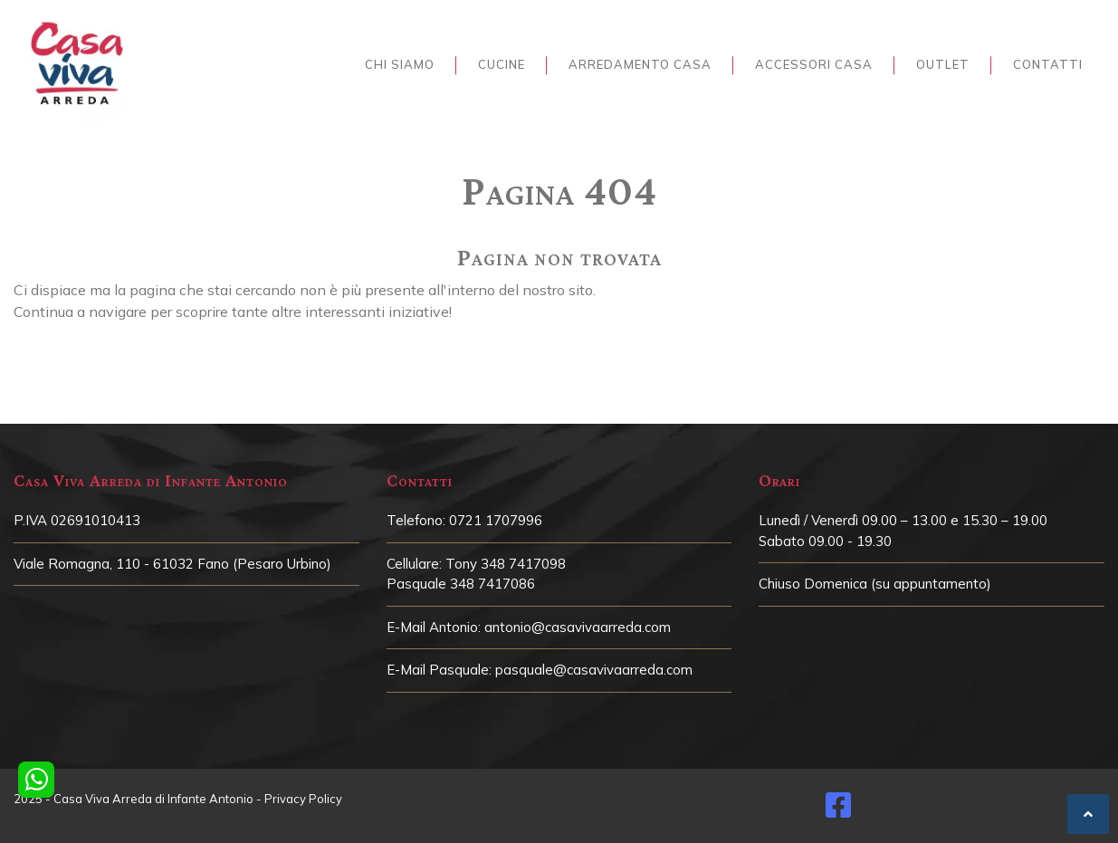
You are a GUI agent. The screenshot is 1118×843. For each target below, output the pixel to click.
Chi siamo (400, 64)
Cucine (501, 64)
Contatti (1048, 64)
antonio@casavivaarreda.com (577, 627)
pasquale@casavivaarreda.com (594, 669)
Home (554, 150)
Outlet (943, 64)
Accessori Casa (814, 64)
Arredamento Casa (640, 64)
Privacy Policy (303, 798)
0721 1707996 (495, 520)
